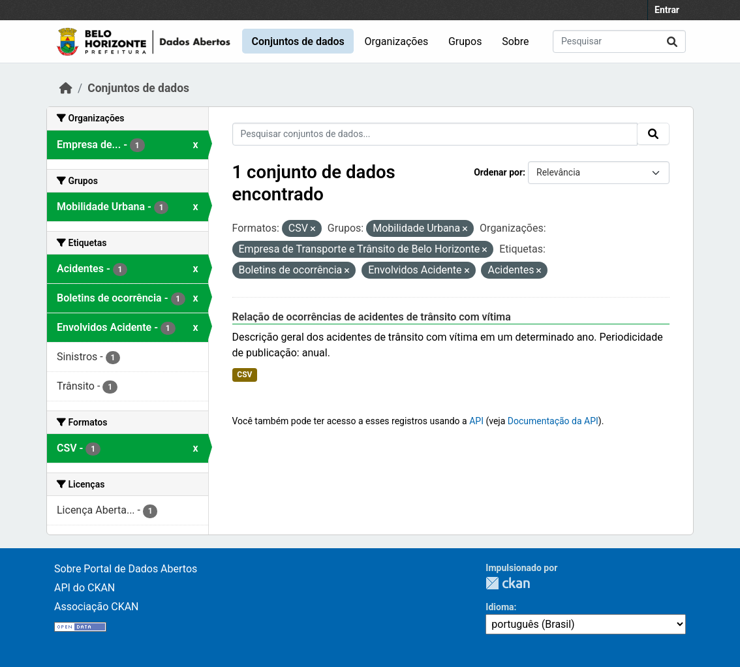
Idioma (500, 607)
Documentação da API (553, 421)
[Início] (65, 88)
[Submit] (672, 41)
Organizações (397, 41)
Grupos (465, 41)
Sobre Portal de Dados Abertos (125, 569)
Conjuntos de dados (297, 41)
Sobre (515, 41)
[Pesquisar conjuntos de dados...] (619, 41)
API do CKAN (84, 588)
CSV (244, 374)
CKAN (508, 583)
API (476, 421)
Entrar (667, 10)
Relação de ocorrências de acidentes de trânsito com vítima (371, 317)
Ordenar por (498, 172)
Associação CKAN (96, 606)
